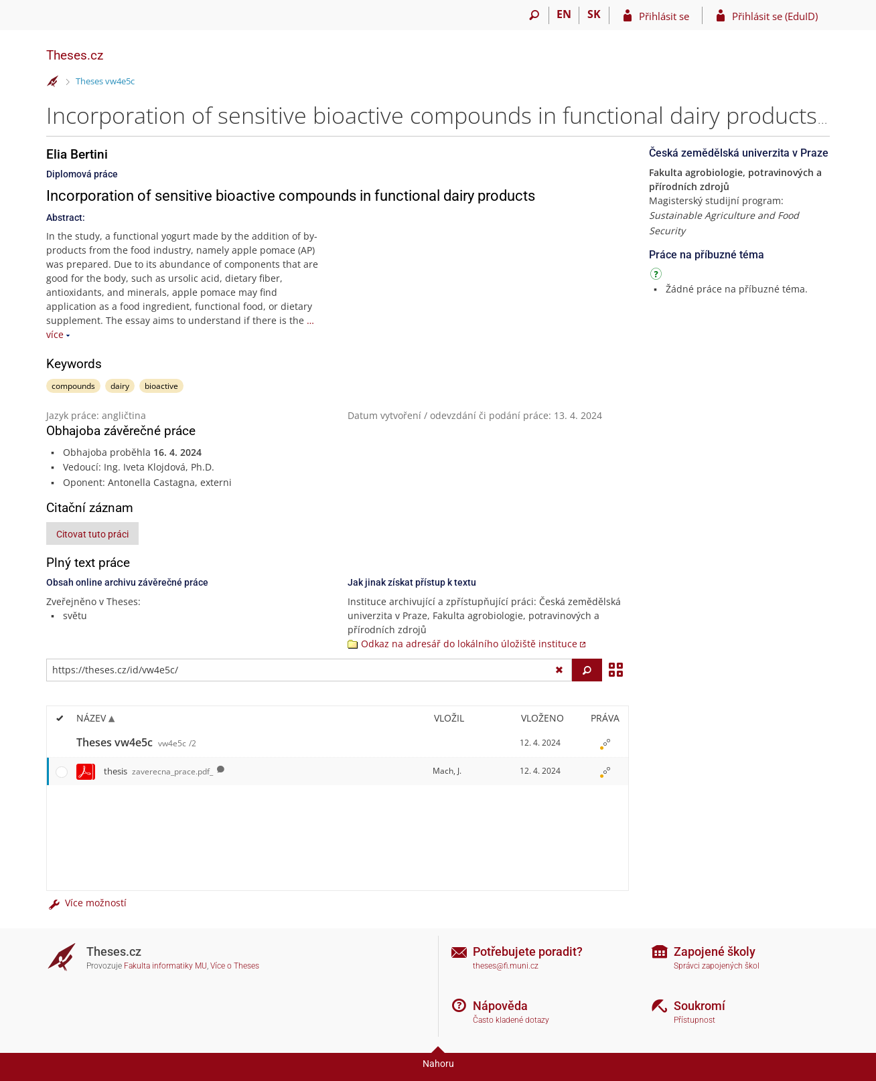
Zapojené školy (714, 951)
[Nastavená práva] (604, 743)
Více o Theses (234, 966)
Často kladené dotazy (511, 1020)
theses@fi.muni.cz (505, 966)
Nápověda (500, 1006)
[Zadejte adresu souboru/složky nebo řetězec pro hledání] (309, 670)
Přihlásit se (664, 16)
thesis (158, 771)
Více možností (86, 902)
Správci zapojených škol (716, 966)
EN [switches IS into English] (564, 14)
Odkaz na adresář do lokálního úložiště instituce (469, 643)
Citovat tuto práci (92, 534)
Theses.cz (74, 55)
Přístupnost (694, 1020)
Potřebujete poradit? (528, 951)
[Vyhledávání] (534, 15)
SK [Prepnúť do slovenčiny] (594, 14)
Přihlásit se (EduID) (775, 16)
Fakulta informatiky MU (165, 966)
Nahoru (438, 1063)
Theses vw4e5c (105, 81)
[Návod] (657, 276)
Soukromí (699, 1006)
